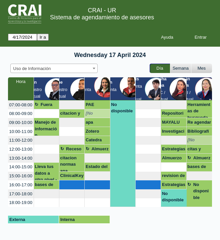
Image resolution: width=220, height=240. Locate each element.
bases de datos (44, 185)
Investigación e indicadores (173, 132)
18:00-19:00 (20, 202)
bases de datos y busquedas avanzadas (198, 167)
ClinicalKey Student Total (72, 176)
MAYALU (171, 122)
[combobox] (54, 68)
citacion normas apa (68, 163)
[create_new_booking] (71, 104)
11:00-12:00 (20, 140)
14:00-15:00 (20, 166)
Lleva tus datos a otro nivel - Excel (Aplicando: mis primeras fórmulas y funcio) (46, 172)
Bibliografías (198, 132)
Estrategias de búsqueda (173, 150)
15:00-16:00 (20, 175)
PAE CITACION (96, 105)
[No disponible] (97, 114)
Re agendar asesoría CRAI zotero (199, 123)
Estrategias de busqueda (173, 185)
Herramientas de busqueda (198, 110)
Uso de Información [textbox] (32, 68)
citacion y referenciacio (71, 114)
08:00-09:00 (20, 113)
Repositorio (172, 114)
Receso (73, 148)
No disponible (122, 108)
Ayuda (167, 37)
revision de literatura (173, 176)
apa (89, 122)
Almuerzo (99, 150)
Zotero (92, 131)
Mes (202, 68)
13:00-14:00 (20, 158)
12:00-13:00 (20, 149)
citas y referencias (198, 150)
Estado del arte (97, 167)
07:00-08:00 (20, 104)
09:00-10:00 (20, 122)
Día (159, 68)
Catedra (94, 139)
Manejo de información (46, 128)
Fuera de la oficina (48, 105)
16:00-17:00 (20, 184)
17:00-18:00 (20, 193)
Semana (181, 68)
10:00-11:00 (20, 131)
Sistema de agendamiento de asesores (102, 17)
